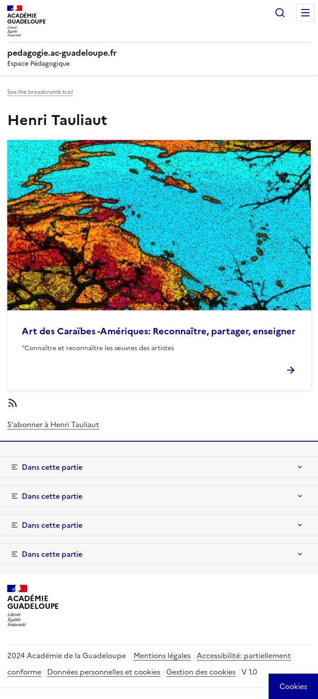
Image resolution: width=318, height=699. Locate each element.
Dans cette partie (52, 467)
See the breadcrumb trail (40, 92)
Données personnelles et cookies (103, 671)
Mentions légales (162, 655)
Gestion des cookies (201, 671)
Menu (305, 13)
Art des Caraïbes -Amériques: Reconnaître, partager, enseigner (158, 331)
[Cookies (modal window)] (293, 686)
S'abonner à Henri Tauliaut (53, 424)
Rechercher (280, 13)
